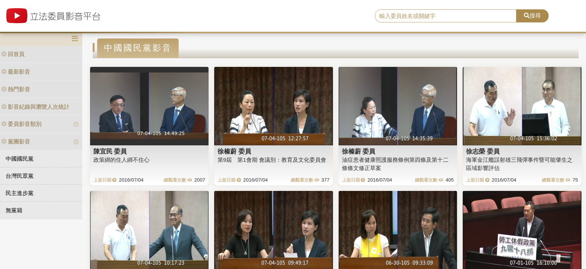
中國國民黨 (20, 158)
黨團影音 (15, 141)
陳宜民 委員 (110, 151)
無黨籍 (14, 210)
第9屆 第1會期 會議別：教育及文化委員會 (272, 160)
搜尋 (532, 15)
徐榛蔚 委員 (234, 151)
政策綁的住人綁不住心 (121, 160)
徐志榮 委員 (483, 151)
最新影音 (15, 71)
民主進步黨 (20, 193)
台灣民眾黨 (20, 176)
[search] (446, 16)
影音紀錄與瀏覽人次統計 (35, 106)
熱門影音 (15, 89)
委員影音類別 (21, 124)
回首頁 (13, 54)
